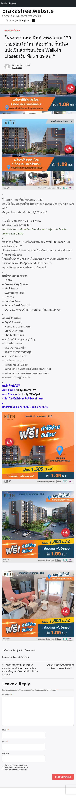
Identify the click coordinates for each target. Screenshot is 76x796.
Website (5, 753)
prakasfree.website (28, 11)
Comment (7, 694)
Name (5, 730)
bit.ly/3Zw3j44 (31, 394)
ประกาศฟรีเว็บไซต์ (12, 30)
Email (5, 741)
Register (24, 20)
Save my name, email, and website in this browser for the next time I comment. (17, 767)
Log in (14, 20)
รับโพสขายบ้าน (9, 650)
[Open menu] (33, 20)
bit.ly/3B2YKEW (26, 390)
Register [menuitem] (13, 3)
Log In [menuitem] (4, 3)
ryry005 (26, 65)
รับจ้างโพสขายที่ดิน (27, 650)
